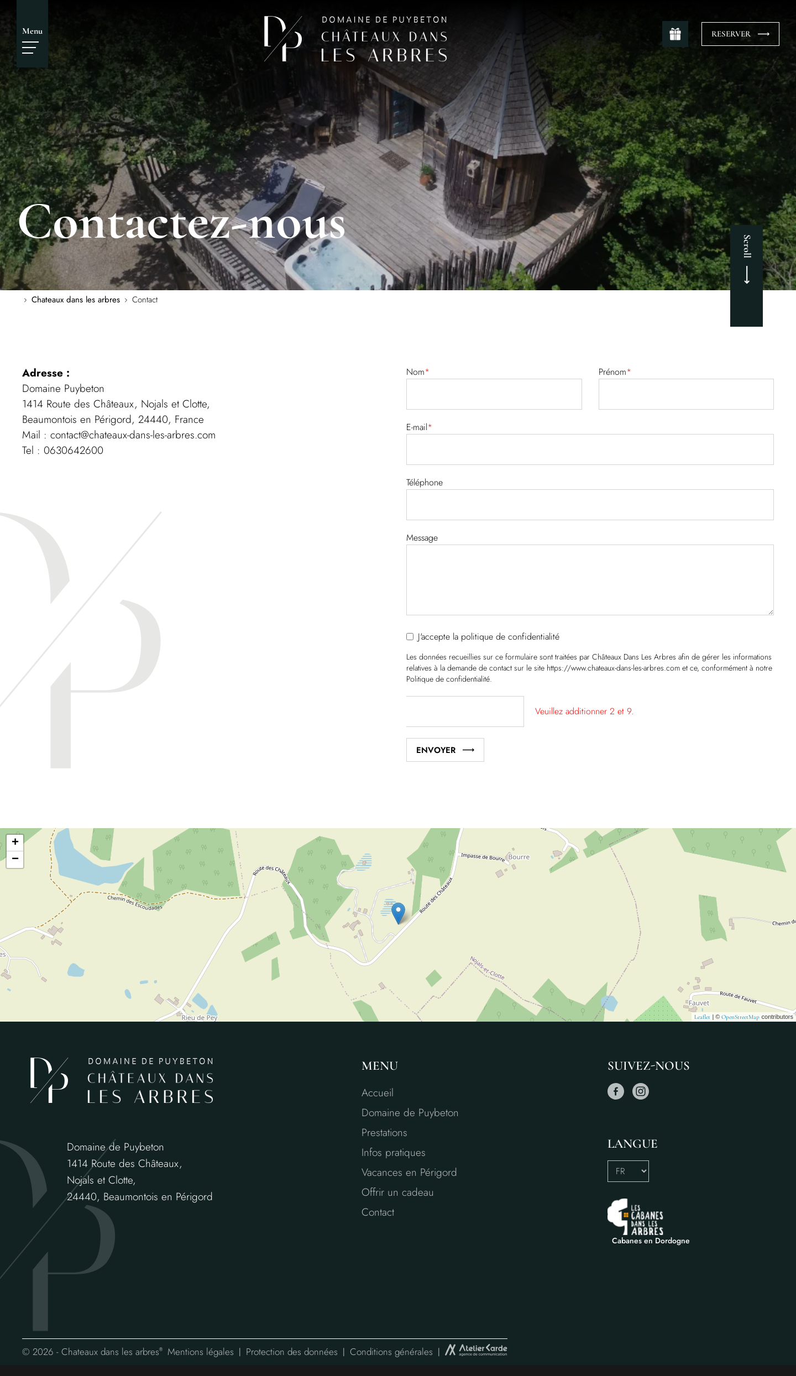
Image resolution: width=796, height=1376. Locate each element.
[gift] (675, 34)
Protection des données (292, 1351)
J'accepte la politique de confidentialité (488, 636)
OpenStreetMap (740, 1017)
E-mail (419, 427)
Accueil (378, 1092)
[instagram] (640, 1097)
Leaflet (702, 1017)
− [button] (15, 859)
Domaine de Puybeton (410, 1112)
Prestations (384, 1132)
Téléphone (424, 482)
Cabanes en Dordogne (651, 1241)
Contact (378, 1212)
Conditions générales (391, 1351)
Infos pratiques (394, 1152)
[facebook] (616, 1097)
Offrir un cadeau (398, 1192)
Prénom (615, 371)
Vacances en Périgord (409, 1172)
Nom (418, 371)
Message (422, 537)
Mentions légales (200, 1351)
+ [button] (15, 843)
